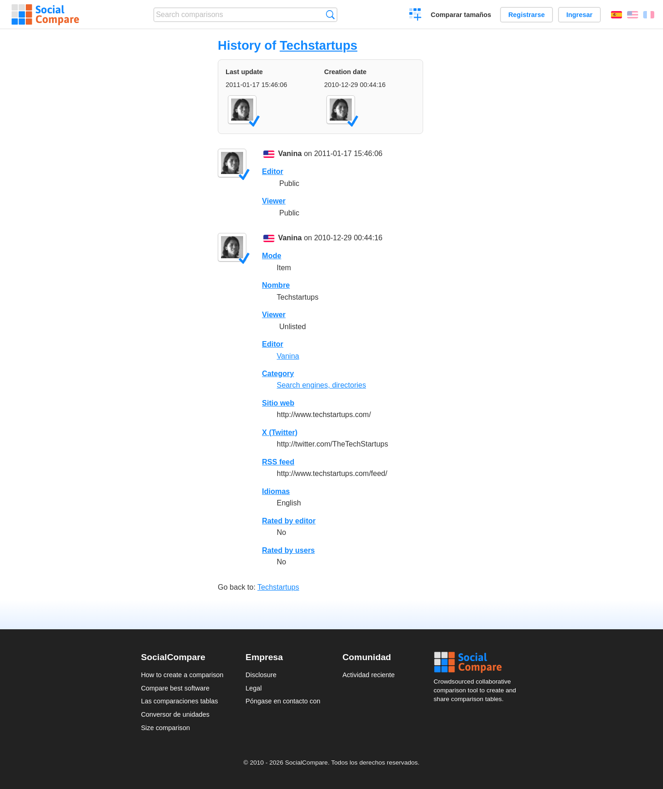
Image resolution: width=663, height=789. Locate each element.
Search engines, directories (321, 385)
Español (616, 14)
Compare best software (175, 688)
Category (278, 373)
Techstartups (318, 45)
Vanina (290, 153)
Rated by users (288, 550)
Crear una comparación (415, 16)
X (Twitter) (279, 432)
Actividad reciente (369, 675)
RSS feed (278, 462)
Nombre (276, 285)
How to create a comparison (182, 675)
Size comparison (165, 727)
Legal (253, 688)
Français (648, 14)
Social (478, 662)
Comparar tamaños (461, 14)
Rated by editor (288, 521)
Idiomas (276, 491)
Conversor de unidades (175, 714)
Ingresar (579, 14)
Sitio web (278, 403)
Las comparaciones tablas (179, 701)
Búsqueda (330, 14)
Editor (272, 171)
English (632, 14)
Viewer (273, 201)
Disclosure (260, 675)
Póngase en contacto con (282, 701)
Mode (271, 256)
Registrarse (526, 14)
